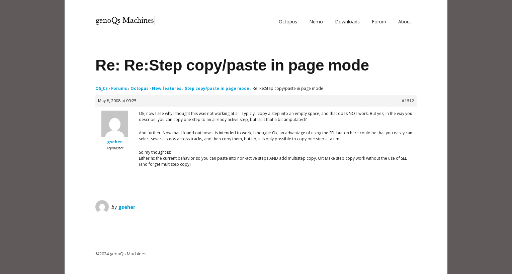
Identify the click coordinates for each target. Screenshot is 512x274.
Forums (119, 88)
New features (166, 88)
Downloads (347, 21)
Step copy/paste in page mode (217, 88)
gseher (127, 206)
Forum (379, 21)
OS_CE (101, 88)
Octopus (288, 21)
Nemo (316, 21)
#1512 (408, 101)
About (404, 21)
